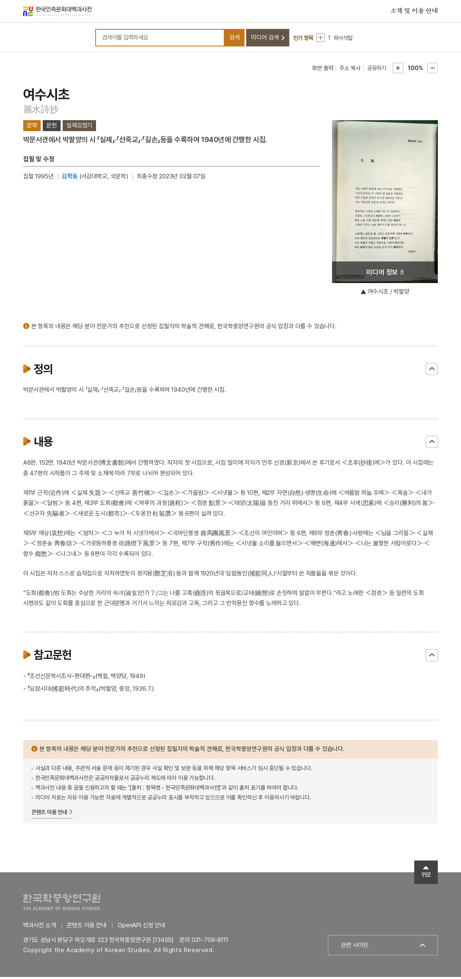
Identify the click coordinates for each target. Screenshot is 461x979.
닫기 (432, 371)
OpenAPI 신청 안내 (141, 927)
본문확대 (398, 70)
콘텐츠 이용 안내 (49, 814)
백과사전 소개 (39, 927)
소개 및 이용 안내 (414, 11)
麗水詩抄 (41, 111)
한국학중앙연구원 (61, 904)
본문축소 (432, 70)
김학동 (70, 178)
